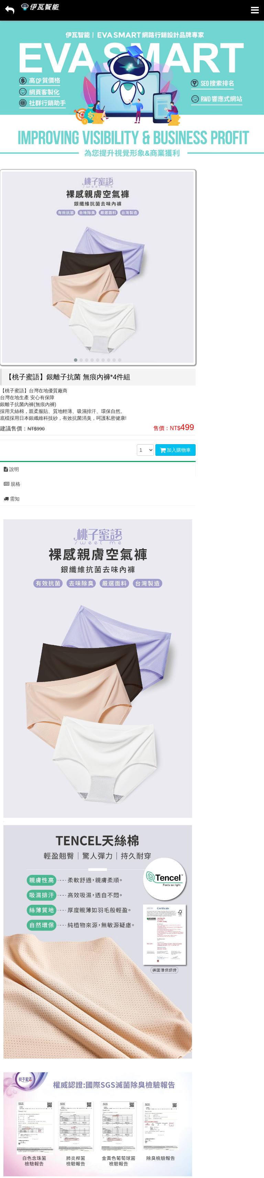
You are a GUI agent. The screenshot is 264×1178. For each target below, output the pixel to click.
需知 (12, 498)
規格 (12, 484)
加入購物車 (175, 450)
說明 (11, 469)
